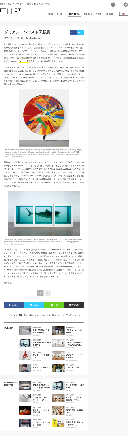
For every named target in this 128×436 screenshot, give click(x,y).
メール (60, 315)
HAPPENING (74, 13)
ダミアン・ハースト (55, 48)
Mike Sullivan (35, 38)
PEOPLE (61, 13)
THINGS (88, 13)
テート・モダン (26, 48)
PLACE (99, 13)
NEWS (50, 13)
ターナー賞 (24, 61)
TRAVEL (109, 13)
